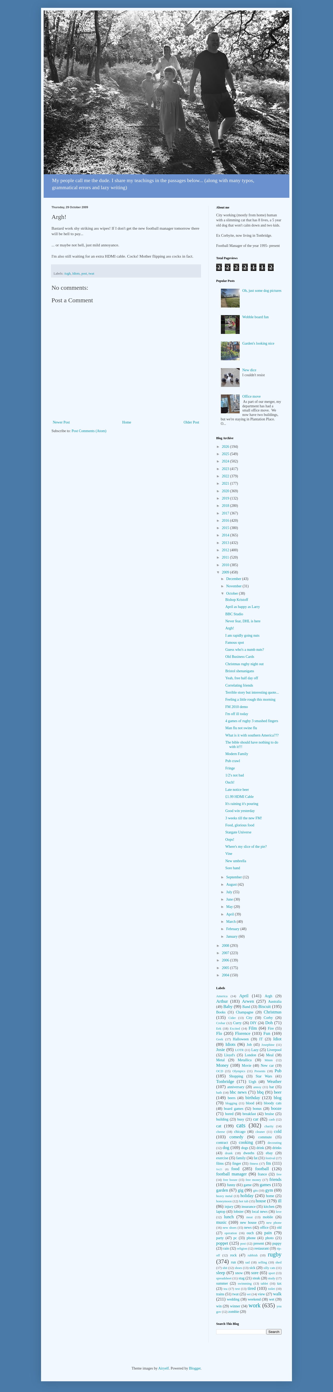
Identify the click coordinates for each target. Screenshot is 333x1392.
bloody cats (273, 1103)
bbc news (238, 1092)
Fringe (230, 768)
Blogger (194, 1368)
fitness (254, 1163)
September (234, 877)
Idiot (277, 1038)
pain (268, 1232)
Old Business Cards (239, 657)
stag (242, 1278)
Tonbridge (225, 1081)
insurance (249, 1207)
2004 (226, 975)
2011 (226, 557)
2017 (226, 513)
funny (231, 1185)
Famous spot (234, 643)
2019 (226, 498)
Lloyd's (229, 1055)
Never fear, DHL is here (243, 621)
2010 (226, 565)
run (233, 1262)
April (230, 914)
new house (248, 1223)
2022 (226, 476)
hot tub (244, 1201)
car (256, 1119)
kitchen (269, 1207)
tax (279, 1283)
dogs (244, 1148)
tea (225, 1289)
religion (242, 1248)
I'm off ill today (236, 714)
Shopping (236, 1076)
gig (240, 1190)
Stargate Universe (238, 832)
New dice (249, 370)
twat (91, 273)
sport (271, 1273)
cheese (220, 1132)
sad (247, 1262)
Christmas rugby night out (244, 664)
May (230, 907)
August (232, 884)
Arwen (248, 1001)
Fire (271, 1028)
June (230, 899)
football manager (231, 1173)
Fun (266, 1033)
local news (260, 1212)
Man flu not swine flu (241, 728)
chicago (240, 1132)
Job (249, 1045)
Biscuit (264, 1006)
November (234, 586)
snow (239, 1273)
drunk (229, 1153)
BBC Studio (234, 614)
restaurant (261, 1248)
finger (236, 1163)
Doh (269, 1022)
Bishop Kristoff (236, 600)
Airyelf (163, 1368)
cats (240, 1125)
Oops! (229, 840)
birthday (252, 1097)
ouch (250, 1233)
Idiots (76, 273)
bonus (257, 1109)
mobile (268, 1217)
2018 (226, 506)
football (262, 1168)
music (221, 1222)
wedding (233, 1299)
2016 (226, 521)
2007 (226, 953)
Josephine (267, 1045)
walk (277, 1293)
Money (222, 1065)
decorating (275, 1143)
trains (220, 1294)
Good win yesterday (240, 811)
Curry (237, 1023)
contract (222, 1143)
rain (226, 1248)
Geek (219, 1039)
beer (278, 1092)
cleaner (260, 1132)
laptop (220, 1212)
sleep (220, 1272)
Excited (235, 1028)
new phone (274, 1223)
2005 (226, 968)
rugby (275, 1254)
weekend (254, 1299)
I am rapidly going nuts (242, 635)
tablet (264, 1283)
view (261, 1294)
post (84, 273)
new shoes (230, 1227)
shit (225, 1268)
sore (255, 1272)
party (220, 1238)
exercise (222, 1158)
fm (268, 1163)
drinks (277, 1148)
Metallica (245, 1060)
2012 (226, 550)
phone (250, 1238)
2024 (226, 461)
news (248, 1227)
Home (126, 422)
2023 (226, 469)
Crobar (220, 1023)
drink (260, 1148)
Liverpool (274, 1050)
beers (232, 1098)
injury (229, 1207)
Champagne (244, 1012)
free (279, 1174)
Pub (278, 1070)
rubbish (253, 1255)
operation (231, 1233)
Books (221, 1012)
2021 (226, 483)
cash (272, 1119)
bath (219, 1092)
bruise (269, 1114)
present (258, 1243)
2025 (226, 454)
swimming (245, 1283)
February (233, 929)
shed (278, 1262)
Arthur (222, 1001)
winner (235, 1306)
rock (233, 1255)
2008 (226, 946)
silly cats (269, 1268)
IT (261, 1039)
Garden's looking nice (258, 343)
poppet (222, 1243)
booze (276, 1108)
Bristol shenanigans (239, 671)
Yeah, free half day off (241, 678)
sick (252, 1268)
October (232, 593)
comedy (236, 1136)
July (229, 892)
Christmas (273, 1012)
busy (240, 1119)
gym (269, 1190)
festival (270, 1158)
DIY (253, 1023)
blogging (231, 1103)
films (220, 1163)
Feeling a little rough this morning (250, 699)
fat (255, 1158)
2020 (226, 491)
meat (249, 1217)
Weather (274, 1081)
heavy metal (224, 1196)
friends (275, 1179)
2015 (226, 528)
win (219, 1306)
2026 (226, 447)
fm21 (219, 1169)
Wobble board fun (255, 317)
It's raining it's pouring (241, 804)
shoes (238, 1268)
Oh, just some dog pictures (262, 291)
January (232, 936)
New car (267, 1066)
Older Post (191, 422)
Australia (275, 1002)
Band (246, 1007)
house (261, 1200)
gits (255, 1190)
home (270, 1196)
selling (262, 1262)
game (247, 1185)
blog (278, 1097)
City (249, 1018)
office (264, 1227)
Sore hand (232, 868)
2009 (226, 572)
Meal (270, 1055)
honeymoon (224, 1201)
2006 (226, 960)
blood (250, 1103)
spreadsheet (224, 1278)
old (279, 1227)
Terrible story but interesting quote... (252, 692)
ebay (269, 1153)
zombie (233, 1312)
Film (253, 1028)
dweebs (248, 1153)
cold (278, 1131)
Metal (220, 1060)
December (234, 579)
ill (280, 1200)
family (241, 1158)
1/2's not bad (234, 775)
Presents (259, 1071)
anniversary (235, 1087)
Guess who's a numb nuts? (244, 650)
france (262, 1174)
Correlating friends (239, 685)
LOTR (239, 1050)
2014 (226, 535)
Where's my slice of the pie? (246, 847)
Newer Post (61, 422)
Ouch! (229, 782)
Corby (268, 1018)
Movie (246, 1066)
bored (229, 1114)
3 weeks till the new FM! (243, 818)
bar (271, 1087)
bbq (260, 1092)
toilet (271, 1289)
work (255, 1305)
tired (252, 1288)
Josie (220, 1049)
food (235, 1168)
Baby (227, 1006)
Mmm (269, 1060)
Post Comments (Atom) (89, 431)
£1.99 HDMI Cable (239, 797)
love (279, 1212)
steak (256, 1278)
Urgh (252, 1082)
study (271, 1278)
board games (233, 1109)
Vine (228, 854)
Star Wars (264, 1076)
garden (222, 1190)
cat (218, 1125)
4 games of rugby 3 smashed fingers (251, 721)
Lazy (255, 1050)
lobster (239, 1212)
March (231, 922)
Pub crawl (232, 761)
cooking (246, 1142)
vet (249, 1294)
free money (253, 1180)
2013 (226, 543)
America (221, 996)
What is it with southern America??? (252, 735)
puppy (277, 1243)
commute (265, 1137)
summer (222, 1283)
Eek (218, 1028)
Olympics (238, 1071)
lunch (229, 1216)
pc (235, 1238)
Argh (67, 273)
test (237, 1289)
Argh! (229, 628)
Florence (242, 1033)
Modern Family (236, 754)
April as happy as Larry (242, 607)
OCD (219, 1071)
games (265, 1184)
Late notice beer (237, 790)
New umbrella (235, 861)
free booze (230, 1180)
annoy (257, 1087)
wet (271, 1299)
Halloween (241, 1039)
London (250, 1055)
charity (268, 1126)
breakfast (249, 1114)
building (222, 1119)
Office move (251, 396)
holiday (247, 1195)
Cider (232, 1018)
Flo (219, 1033)
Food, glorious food (239, 825)
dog (226, 1147)
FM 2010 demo (236, 707)
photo (269, 1238)
